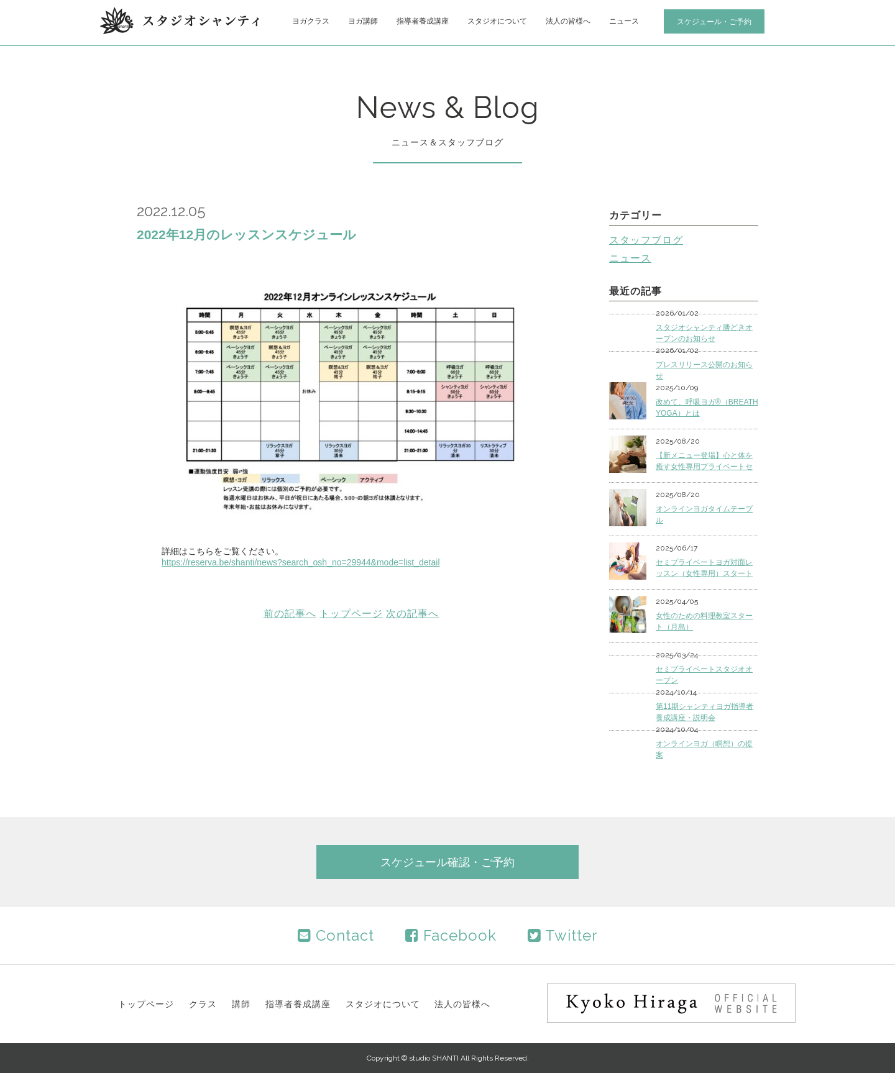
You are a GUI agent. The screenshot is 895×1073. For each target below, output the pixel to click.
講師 (241, 1004)
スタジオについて (497, 21)
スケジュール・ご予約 (714, 21)
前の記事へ (290, 613)
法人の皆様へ (568, 21)
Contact (336, 935)
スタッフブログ (646, 240)
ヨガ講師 (363, 21)
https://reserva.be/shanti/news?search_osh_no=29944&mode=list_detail (301, 562)
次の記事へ (412, 613)
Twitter (563, 935)
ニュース (624, 21)
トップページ (351, 613)
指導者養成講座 (423, 21)
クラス (203, 1004)
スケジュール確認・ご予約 (447, 862)
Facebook (451, 935)
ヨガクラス (310, 21)
